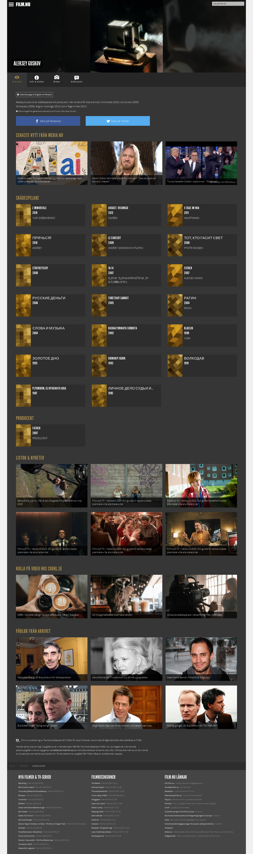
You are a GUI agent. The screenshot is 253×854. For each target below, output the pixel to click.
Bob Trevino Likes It (26, 787)
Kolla (167, 820)
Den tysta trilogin (25, 820)
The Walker (95, 783)
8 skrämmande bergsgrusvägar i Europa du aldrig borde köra (189, 824)
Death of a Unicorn (26, 816)
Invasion (95, 824)
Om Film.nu (169, 783)
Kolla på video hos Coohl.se (39, 569)
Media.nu (168, 832)
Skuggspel (95, 799)
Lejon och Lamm (98, 803)
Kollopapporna (97, 836)
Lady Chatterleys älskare (101, 832)
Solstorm (95, 820)
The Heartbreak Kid (99, 791)
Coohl (167, 807)
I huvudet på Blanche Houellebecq (32, 791)
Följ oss (168, 799)
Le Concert (126, 102)
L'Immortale (106, 102)
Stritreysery (22, 106)
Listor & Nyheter (30, 458)
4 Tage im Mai (73, 106)
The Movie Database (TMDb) (93, 746)
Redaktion (169, 791)
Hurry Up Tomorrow (26, 836)
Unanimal (22, 799)
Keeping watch (97, 811)
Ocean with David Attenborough (31, 807)
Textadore (169, 828)
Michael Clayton (98, 787)
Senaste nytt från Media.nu (39, 135)
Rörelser (21, 795)
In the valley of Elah (99, 795)
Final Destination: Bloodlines (30, 832)
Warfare (21, 803)
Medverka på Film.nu (173, 795)
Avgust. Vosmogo (45, 106)
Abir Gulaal (22, 811)
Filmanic (168, 803)
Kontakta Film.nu (172, 787)
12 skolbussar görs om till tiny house (179, 811)
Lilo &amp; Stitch (25, 844)
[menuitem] (12, 766)
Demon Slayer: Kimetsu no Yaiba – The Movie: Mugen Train (42, 824)
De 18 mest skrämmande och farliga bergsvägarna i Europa (188, 816)
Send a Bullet (96, 816)
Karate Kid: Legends (26, 848)
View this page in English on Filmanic (34, 95)
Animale (21, 828)
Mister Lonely (96, 807)
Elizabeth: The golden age (101, 828)
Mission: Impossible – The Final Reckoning (35, 840)
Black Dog (22, 783)
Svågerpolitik (170, 836)
